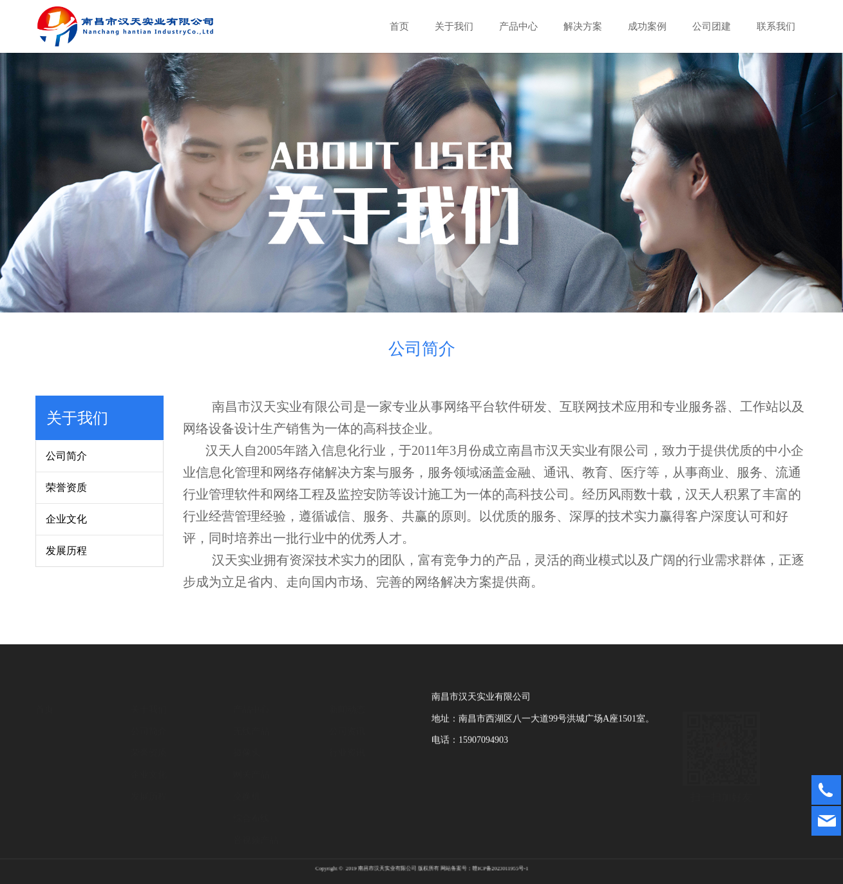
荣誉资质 (66, 487)
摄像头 (246, 741)
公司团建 (711, 26)
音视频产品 (255, 828)
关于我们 (454, 26)
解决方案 (583, 26)
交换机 (246, 785)
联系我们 (776, 26)
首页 (399, 26)
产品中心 (518, 26)
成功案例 (647, 26)
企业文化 (66, 519)
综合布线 (251, 806)
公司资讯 (347, 719)
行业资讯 (347, 741)
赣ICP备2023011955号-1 (465, 867)
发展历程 (66, 550)
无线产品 (251, 719)
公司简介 (66, 455)
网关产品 (251, 763)
